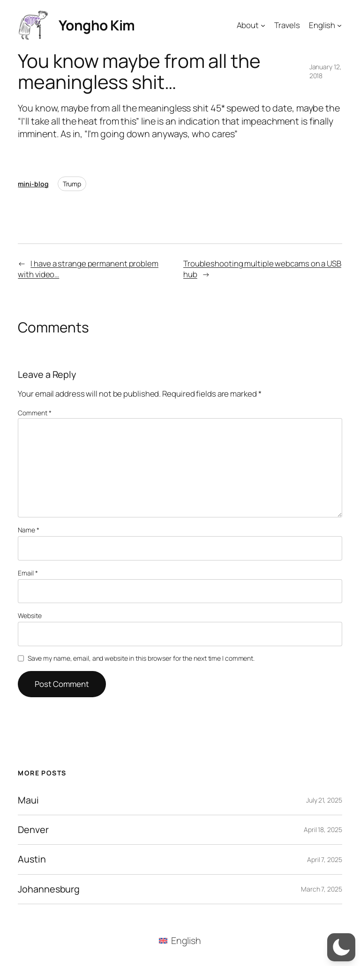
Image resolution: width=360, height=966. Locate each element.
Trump (72, 183)
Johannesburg (49, 889)
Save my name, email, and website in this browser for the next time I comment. (141, 658)
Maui (28, 800)
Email (28, 572)
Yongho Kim (97, 25)
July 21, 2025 (324, 800)
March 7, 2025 (321, 889)
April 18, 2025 (323, 829)
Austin (31, 859)
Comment (34, 412)
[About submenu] (263, 24)
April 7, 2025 (324, 859)
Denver (33, 830)
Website (29, 615)
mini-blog (33, 183)
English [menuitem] (186, 940)
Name (28, 529)
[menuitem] (180, 941)
